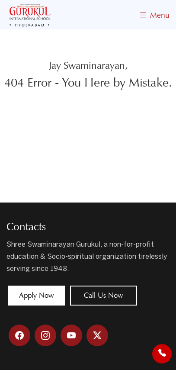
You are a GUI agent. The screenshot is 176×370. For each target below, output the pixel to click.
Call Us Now (103, 295)
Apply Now (36, 295)
